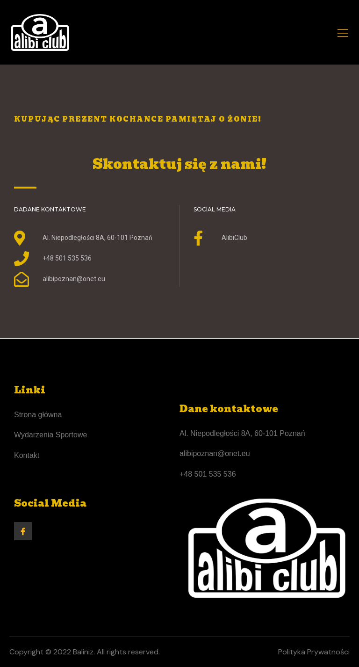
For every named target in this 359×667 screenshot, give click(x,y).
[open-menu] (343, 34)
